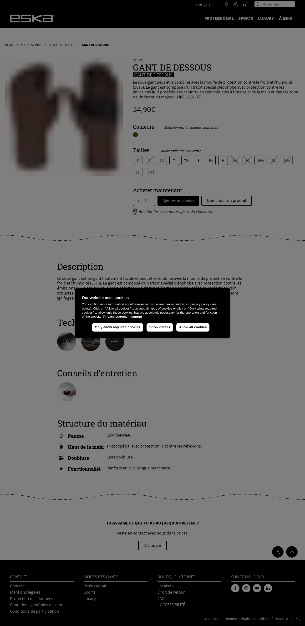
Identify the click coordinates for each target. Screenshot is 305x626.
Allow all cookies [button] (193, 327)
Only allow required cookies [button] (117, 327)
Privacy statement (116, 317)
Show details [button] (159, 327)
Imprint (136, 317)
